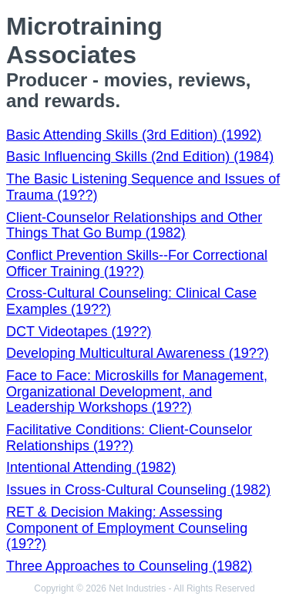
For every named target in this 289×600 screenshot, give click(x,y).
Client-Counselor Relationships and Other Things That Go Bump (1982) (134, 225)
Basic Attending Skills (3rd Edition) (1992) (133, 135)
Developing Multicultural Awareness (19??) (137, 353)
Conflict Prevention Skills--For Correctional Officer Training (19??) (136, 263)
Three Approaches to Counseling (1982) (129, 566)
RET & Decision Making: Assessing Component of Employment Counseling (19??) (126, 527)
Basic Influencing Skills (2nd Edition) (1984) (140, 156)
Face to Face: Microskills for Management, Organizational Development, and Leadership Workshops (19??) (136, 391)
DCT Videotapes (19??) (78, 331)
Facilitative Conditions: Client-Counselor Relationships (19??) (129, 437)
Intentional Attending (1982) (91, 467)
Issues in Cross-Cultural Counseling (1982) (138, 489)
